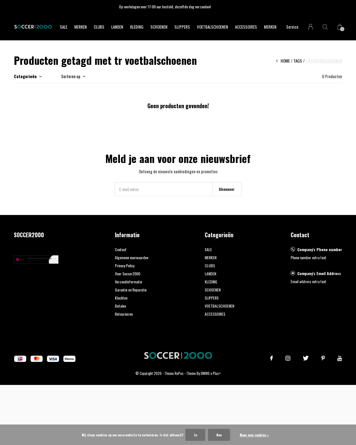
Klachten (121, 298)
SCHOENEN (158, 27)
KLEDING (137, 27)
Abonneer (227, 189)
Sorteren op (70, 76)
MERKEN (80, 27)
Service (292, 27)
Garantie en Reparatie (131, 290)
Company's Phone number (319, 249)
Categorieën (25, 76)
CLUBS (99, 27)
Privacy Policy (124, 265)
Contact (121, 249)
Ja (195, 434)
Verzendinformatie (128, 282)
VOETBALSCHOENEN (212, 27)
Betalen (120, 306)
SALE (63, 27)
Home (285, 61)
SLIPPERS (182, 27)
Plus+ (217, 373)
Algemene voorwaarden (131, 257)
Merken (270, 27)
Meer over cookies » (254, 434)
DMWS (205, 373)
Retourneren (124, 314)
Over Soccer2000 (127, 273)
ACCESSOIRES (246, 27)
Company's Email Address (319, 273)
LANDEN (117, 27)
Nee (219, 434)
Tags (297, 61)
